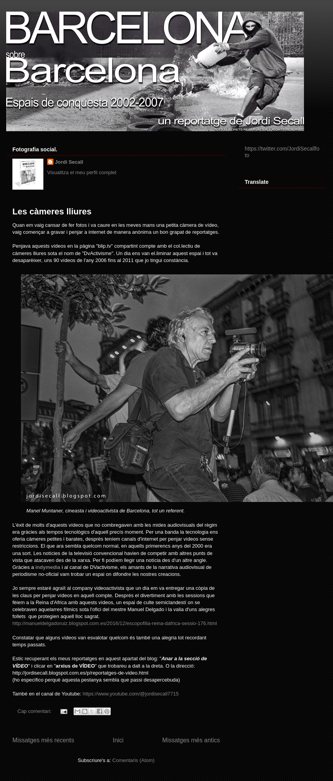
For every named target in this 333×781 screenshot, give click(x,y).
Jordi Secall (69, 162)
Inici (118, 740)
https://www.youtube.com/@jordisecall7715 (130, 694)
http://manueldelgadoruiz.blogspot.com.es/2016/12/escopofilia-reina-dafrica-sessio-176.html (114, 623)
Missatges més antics (191, 740)
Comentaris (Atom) (133, 760)
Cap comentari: (35, 711)
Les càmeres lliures (51, 211)
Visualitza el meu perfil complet (82, 172)
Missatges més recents (43, 740)
